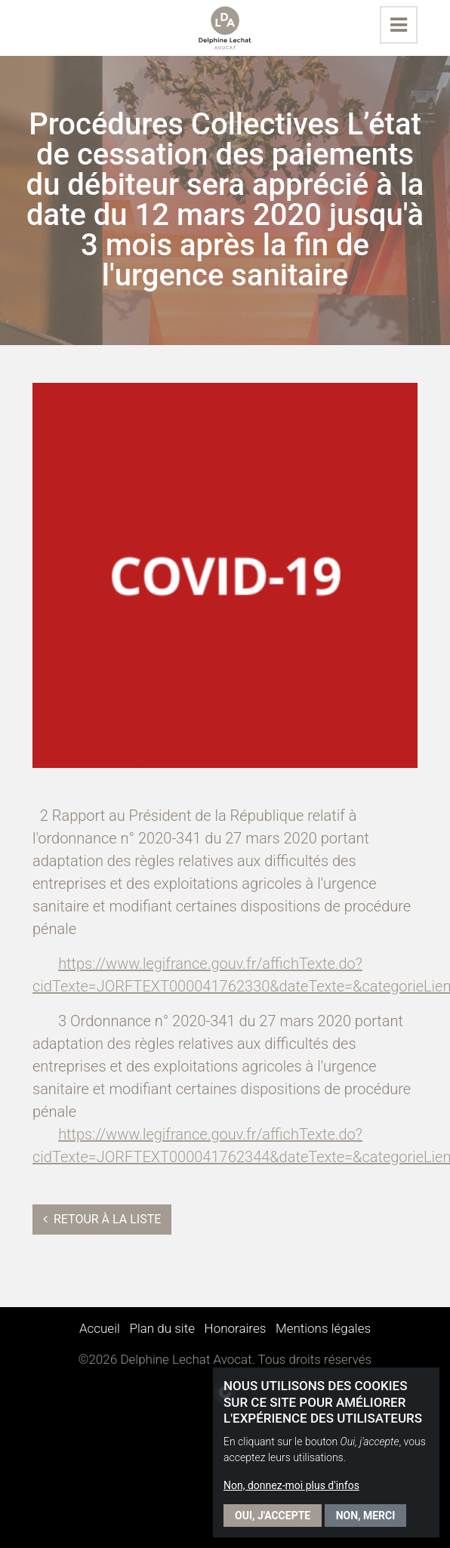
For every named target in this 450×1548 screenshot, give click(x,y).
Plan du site (162, 1328)
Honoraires (236, 1328)
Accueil (99, 1328)
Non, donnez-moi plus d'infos (291, 1485)
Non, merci (366, 1515)
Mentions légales (323, 1328)
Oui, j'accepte (272, 1515)
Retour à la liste (102, 1219)
